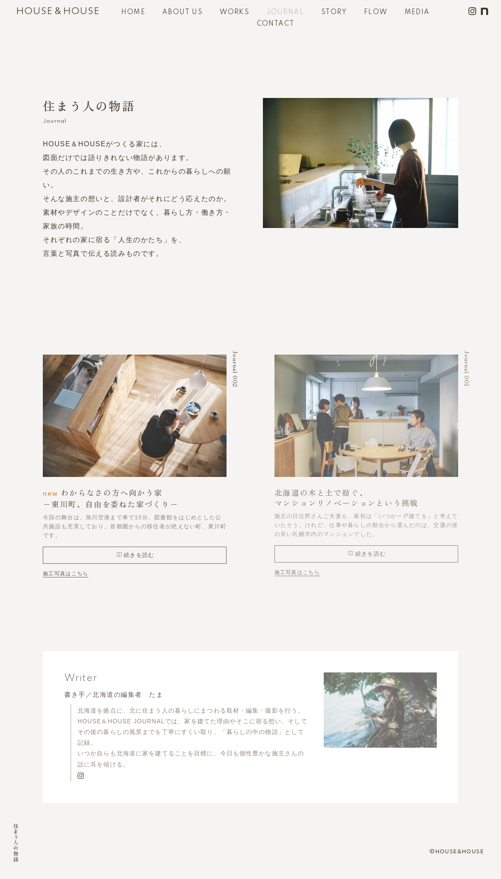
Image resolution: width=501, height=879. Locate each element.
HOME (133, 12)
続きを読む (135, 555)
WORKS (234, 12)
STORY (334, 12)
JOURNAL (285, 12)
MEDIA (417, 12)
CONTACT (276, 24)
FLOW (376, 12)
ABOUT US (182, 12)
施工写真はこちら (65, 573)
